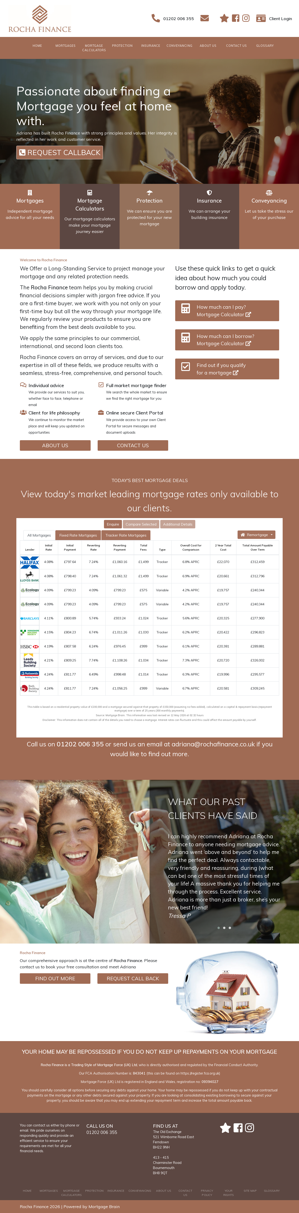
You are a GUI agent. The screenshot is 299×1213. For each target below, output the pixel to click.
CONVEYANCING (179, 45)
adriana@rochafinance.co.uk (213, 744)
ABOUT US (208, 45)
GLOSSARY (265, 45)
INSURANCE (150, 45)
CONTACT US (236, 45)
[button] (218, 928)
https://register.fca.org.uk (200, 1073)
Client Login (280, 18)
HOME (42, 45)
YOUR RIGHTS (228, 1193)
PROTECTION (122, 45)
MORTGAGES (66, 45)
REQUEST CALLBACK (59, 152)
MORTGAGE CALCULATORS (94, 48)
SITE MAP (250, 1190)
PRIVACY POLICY (207, 1193)
